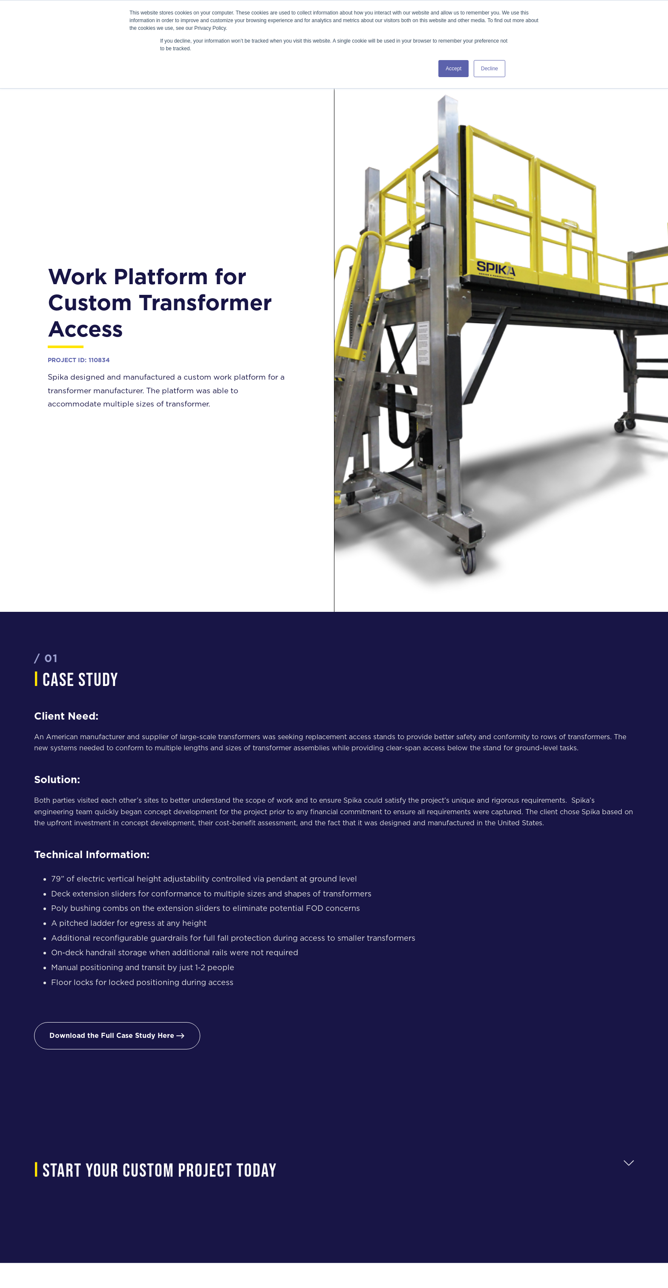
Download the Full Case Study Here (117, 1036)
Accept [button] (453, 69)
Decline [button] (489, 69)
